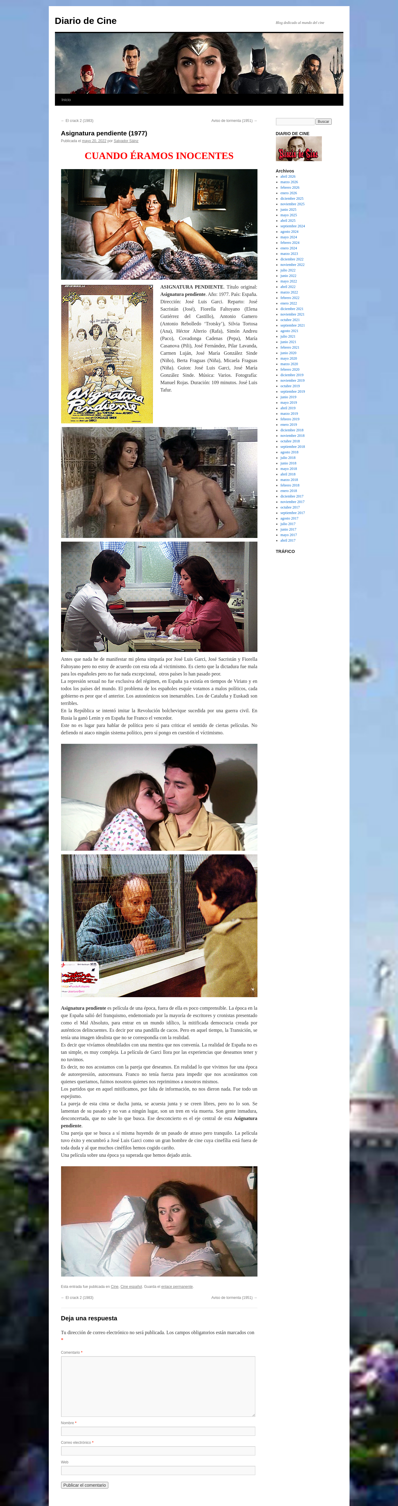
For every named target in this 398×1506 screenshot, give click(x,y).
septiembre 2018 (292, 447)
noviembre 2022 (292, 265)
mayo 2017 (288, 535)
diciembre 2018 (291, 430)
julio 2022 (288, 270)
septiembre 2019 (292, 391)
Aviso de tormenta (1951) (234, 121)
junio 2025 (288, 209)
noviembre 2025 (292, 204)
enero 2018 (288, 491)
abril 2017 (288, 540)
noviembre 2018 (292, 435)
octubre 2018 (290, 441)
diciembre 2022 (291, 259)
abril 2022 (288, 287)
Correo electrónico (77, 1442)
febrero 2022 (289, 298)
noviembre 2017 (292, 502)
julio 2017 (288, 524)
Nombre (69, 1423)
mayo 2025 (288, 215)
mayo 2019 (288, 402)
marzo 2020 (289, 364)
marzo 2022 (289, 292)
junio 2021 (288, 342)
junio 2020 (288, 353)
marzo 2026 (289, 182)
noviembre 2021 (292, 314)
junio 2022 (288, 276)
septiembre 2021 (292, 325)
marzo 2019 (289, 413)
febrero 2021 (289, 347)
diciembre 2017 (291, 496)
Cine (114, 1287)
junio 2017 (288, 529)
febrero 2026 (289, 187)
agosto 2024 (289, 231)
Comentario (72, 1352)
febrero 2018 (289, 485)
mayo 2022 (288, 281)
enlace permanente (177, 1287)
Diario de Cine (86, 21)
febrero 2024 (289, 242)
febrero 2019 (289, 419)
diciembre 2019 (291, 375)
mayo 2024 (288, 237)
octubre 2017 (290, 507)
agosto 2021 (289, 331)
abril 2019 (288, 408)
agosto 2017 (289, 518)
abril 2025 (288, 220)
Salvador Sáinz (126, 141)
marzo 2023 (289, 254)
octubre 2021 (290, 320)
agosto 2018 (289, 452)
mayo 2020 (288, 358)
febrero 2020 (289, 369)
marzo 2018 (289, 480)
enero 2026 (288, 193)
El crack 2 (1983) (77, 121)
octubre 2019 (290, 386)
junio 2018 (288, 463)
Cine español (131, 1287)
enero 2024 (288, 248)
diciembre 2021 (291, 309)
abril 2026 (288, 176)
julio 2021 (288, 336)
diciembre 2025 (291, 198)
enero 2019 (288, 424)
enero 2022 (288, 303)
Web (64, 1462)
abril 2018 (288, 474)
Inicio (66, 99)
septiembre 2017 (292, 513)
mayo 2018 (288, 469)
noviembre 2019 (292, 380)
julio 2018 (288, 458)
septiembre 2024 (292, 226)
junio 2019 (288, 397)
